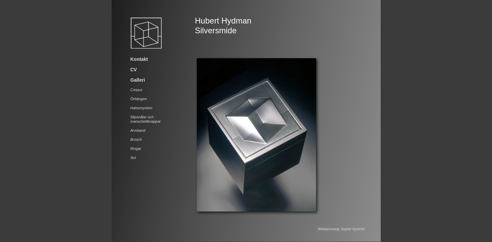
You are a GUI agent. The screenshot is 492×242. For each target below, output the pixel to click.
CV (133, 69)
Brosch (136, 139)
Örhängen (138, 99)
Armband (138, 130)
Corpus (136, 90)
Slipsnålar (138, 117)
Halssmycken (141, 108)
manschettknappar (145, 121)
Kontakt (139, 59)
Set (133, 158)
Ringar (135, 149)
